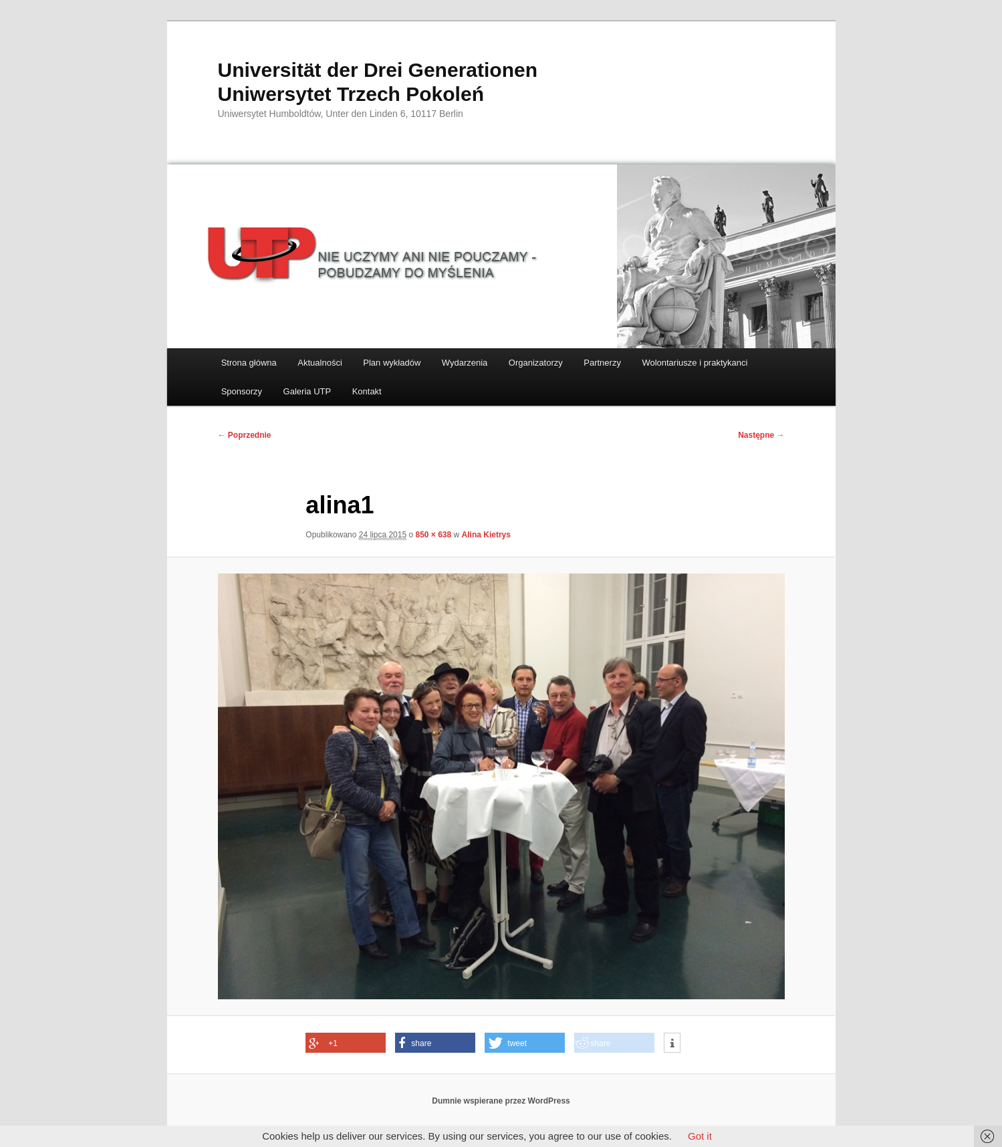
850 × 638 (433, 534)
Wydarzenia (465, 363)
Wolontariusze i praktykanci (694, 363)
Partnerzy (602, 363)
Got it (700, 1136)
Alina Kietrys (486, 534)
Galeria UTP (307, 391)
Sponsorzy (241, 391)
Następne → (761, 435)
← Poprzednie (244, 435)
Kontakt (367, 391)
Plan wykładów (391, 363)
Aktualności (319, 363)
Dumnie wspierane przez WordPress (501, 1101)
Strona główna (249, 363)
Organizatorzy (536, 363)
